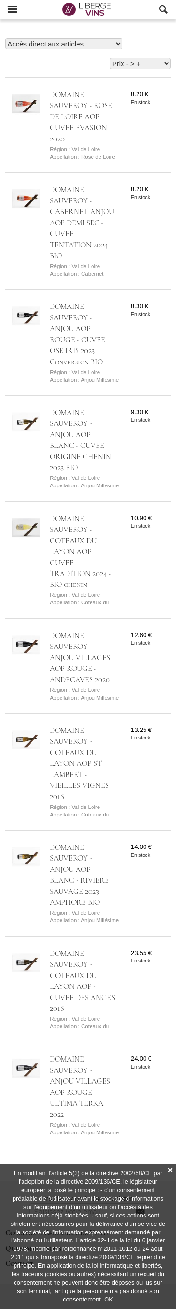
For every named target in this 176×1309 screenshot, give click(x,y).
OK (108, 1299)
